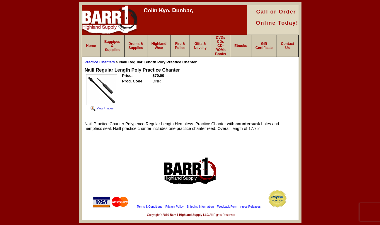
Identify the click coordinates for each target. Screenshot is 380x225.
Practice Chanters (100, 62)
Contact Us (287, 46)
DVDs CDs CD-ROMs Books (220, 45)
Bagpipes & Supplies (112, 46)
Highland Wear (158, 46)
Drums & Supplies (135, 46)
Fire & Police (180, 46)
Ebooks (240, 46)
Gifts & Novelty (200, 46)
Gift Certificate (264, 46)
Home (91, 46)
